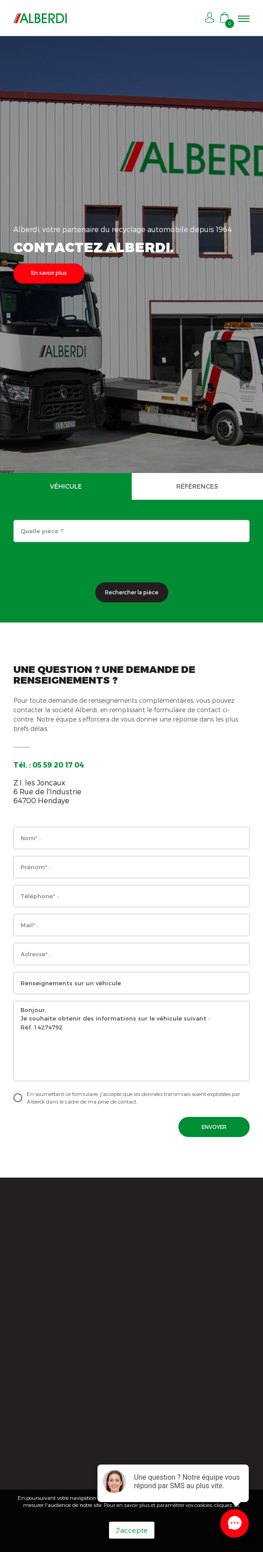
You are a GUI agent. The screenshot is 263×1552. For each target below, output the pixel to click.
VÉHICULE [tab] (66, 486)
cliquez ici (226, 1505)
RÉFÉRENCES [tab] (197, 486)
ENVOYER (214, 1127)
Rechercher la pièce (131, 592)
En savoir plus (49, 273)
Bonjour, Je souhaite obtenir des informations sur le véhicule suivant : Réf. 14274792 (131, 1041)
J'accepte (132, 1530)
